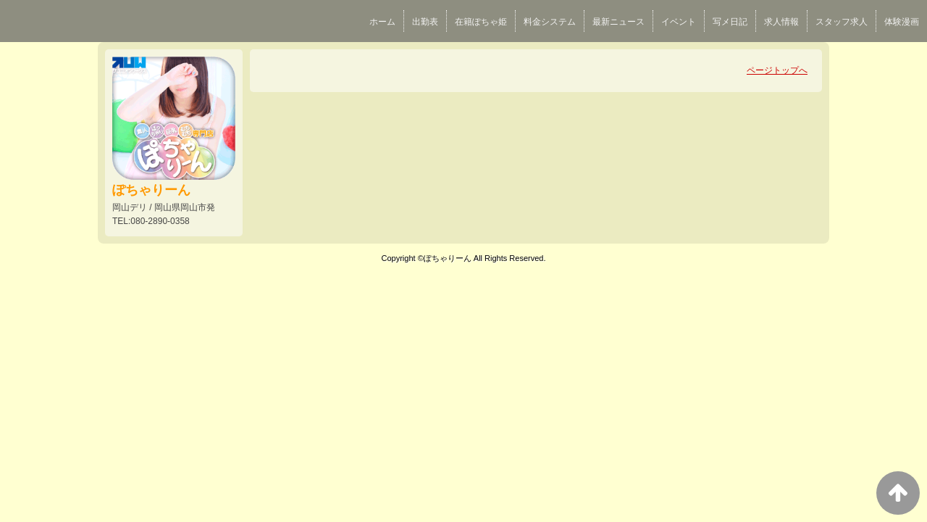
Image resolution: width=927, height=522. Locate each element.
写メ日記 (730, 22)
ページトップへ (777, 70)
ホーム (382, 22)
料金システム (550, 22)
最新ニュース (618, 22)
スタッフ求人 (841, 22)
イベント (678, 22)
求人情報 (781, 22)
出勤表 (425, 22)
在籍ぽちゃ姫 (481, 22)
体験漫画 (901, 22)
